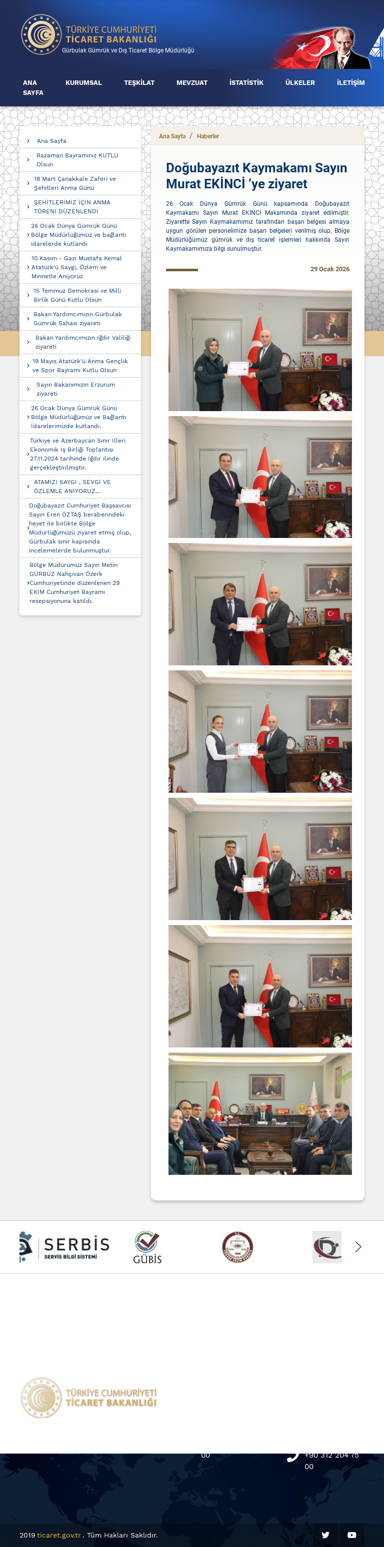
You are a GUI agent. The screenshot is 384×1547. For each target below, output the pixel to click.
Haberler (208, 136)
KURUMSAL (84, 82)
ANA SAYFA (33, 87)
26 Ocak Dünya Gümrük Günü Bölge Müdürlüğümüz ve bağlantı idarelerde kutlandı (78, 234)
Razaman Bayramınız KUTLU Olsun (77, 160)
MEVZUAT (192, 82)
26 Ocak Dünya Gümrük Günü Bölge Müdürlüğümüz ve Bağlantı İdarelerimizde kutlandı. (78, 417)
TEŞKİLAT (139, 82)
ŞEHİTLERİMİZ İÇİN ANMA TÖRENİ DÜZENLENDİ (72, 207)
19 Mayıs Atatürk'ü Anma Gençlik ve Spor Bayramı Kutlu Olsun (80, 366)
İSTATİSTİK (247, 82)
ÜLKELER (300, 82)
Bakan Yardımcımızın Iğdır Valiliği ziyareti (83, 342)
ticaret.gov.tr (59, 1535)
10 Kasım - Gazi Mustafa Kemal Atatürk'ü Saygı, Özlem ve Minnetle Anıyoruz (77, 267)
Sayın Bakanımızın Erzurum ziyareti (75, 389)
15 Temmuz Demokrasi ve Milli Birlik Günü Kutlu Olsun (77, 295)
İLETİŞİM (351, 82)
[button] (357, 1247)
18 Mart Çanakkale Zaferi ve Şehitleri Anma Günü (75, 183)
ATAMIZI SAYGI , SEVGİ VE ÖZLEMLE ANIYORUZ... (72, 487)
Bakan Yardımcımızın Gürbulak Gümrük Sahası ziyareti (78, 319)
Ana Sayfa (51, 140)
